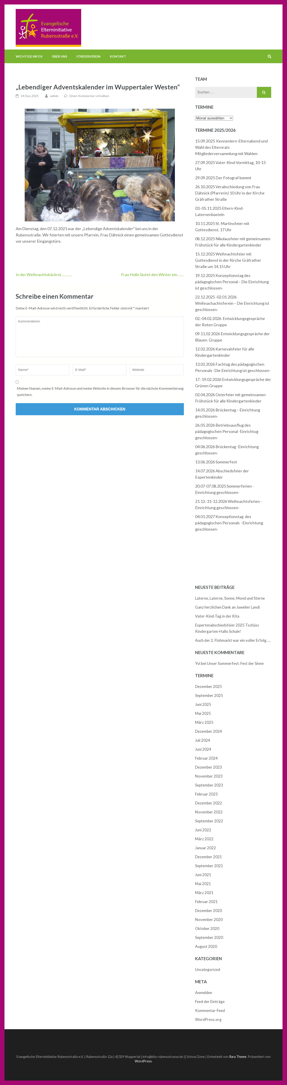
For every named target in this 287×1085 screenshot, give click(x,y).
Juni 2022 (203, 830)
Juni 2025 (203, 704)
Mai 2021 (203, 883)
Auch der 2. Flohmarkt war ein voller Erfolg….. (233, 640)
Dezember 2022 (208, 803)
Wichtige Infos (29, 56)
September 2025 (209, 695)
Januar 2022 (205, 847)
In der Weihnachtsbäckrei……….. (44, 274)
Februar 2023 (206, 794)
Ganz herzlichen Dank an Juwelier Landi (227, 607)
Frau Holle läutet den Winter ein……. (152, 274)
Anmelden (203, 992)
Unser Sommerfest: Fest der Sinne (235, 663)
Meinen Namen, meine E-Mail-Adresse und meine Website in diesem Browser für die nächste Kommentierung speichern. (100, 391)
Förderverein (88, 56)
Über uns (59, 56)
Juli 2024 (202, 740)
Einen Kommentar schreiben (89, 96)
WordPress (143, 1061)
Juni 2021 (203, 874)
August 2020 (206, 946)
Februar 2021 (206, 901)
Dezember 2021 (208, 856)
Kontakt (118, 56)
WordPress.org (208, 1019)
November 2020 (209, 919)
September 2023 (209, 785)
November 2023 (209, 776)
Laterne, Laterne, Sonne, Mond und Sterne (230, 598)
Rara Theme (237, 1057)
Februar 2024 (206, 758)
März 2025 (204, 722)
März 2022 (204, 838)
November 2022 (209, 812)
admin (54, 96)
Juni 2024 (203, 749)
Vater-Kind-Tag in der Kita (217, 616)
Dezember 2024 (208, 731)
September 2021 (209, 865)
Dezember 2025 (208, 686)
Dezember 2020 (208, 910)
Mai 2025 (203, 713)
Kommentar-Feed (210, 1010)
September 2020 (209, 937)
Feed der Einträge (210, 1001)
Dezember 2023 (208, 767)
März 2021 (204, 892)
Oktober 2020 (207, 928)
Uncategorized (207, 969)
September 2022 (209, 821)
